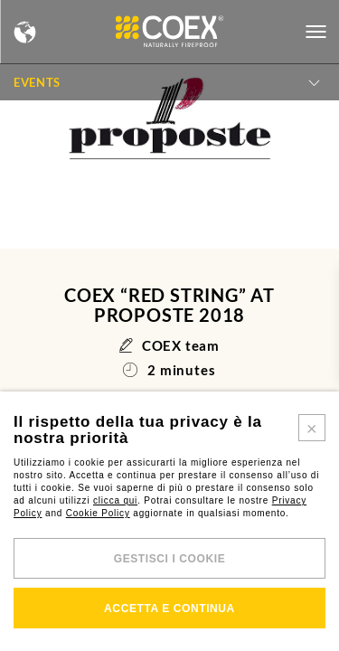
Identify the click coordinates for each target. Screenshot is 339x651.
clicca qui (115, 500)
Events (37, 82)
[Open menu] (315, 31)
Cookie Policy (98, 513)
